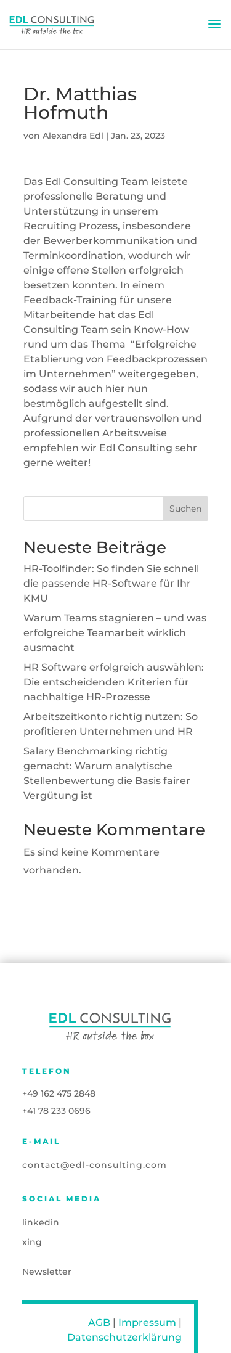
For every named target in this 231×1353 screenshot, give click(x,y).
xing (32, 1242)
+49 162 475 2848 (58, 1093)
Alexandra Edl (73, 135)
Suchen (185, 508)
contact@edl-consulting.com (94, 1165)
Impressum (147, 1322)
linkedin (40, 1222)
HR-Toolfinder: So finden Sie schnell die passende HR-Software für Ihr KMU (111, 583)
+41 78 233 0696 (56, 1110)
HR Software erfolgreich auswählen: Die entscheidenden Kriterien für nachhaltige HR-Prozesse (113, 682)
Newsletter (46, 1271)
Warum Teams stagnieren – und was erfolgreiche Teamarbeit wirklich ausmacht (114, 632)
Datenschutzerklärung (124, 1337)
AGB (99, 1322)
